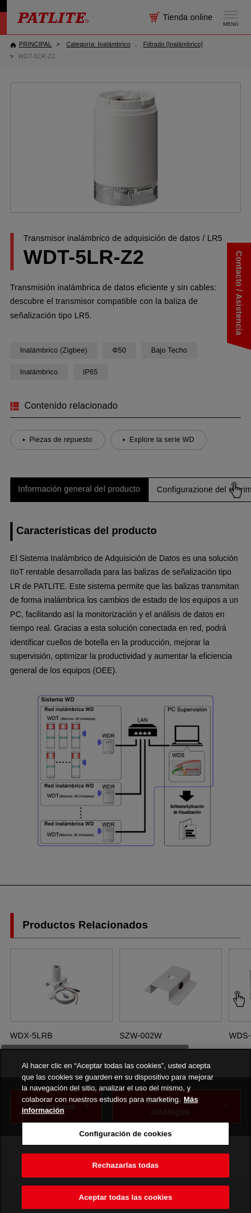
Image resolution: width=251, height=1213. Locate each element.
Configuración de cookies (125, 1141)
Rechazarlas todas (125, 1173)
